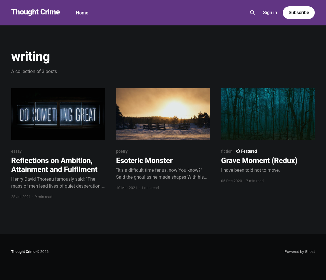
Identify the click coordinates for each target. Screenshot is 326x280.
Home (82, 13)
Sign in (270, 12)
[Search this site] (252, 12)
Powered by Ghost (299, 251)
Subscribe (299, 12)
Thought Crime (35, 12)
